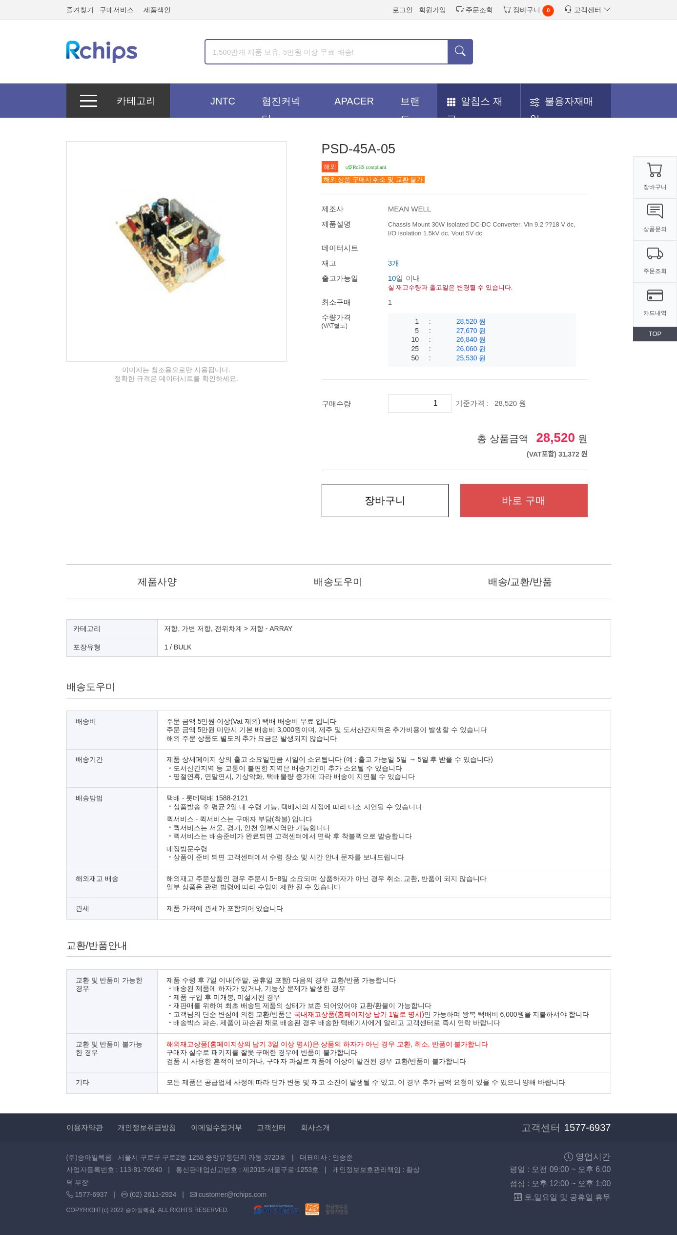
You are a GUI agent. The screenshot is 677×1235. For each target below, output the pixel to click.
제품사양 (157, 581)
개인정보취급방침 (147, 1127)
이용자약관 (84, 1127)
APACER (354, 101)
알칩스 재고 (475, 104)
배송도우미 (338, 581)
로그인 (402, 10)
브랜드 (410, 104)
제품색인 (157, 10)
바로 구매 (524, 500)
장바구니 (521, 9)
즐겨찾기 (80, 10)
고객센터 (587, 9)
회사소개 (315, 1127)
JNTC (222, 101)
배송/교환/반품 (520, 581)
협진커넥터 (281, 104)
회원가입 (432, 10)
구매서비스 (117, 10)
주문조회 (474, 9)
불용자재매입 (562, 104)
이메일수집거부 (216, 1127)
